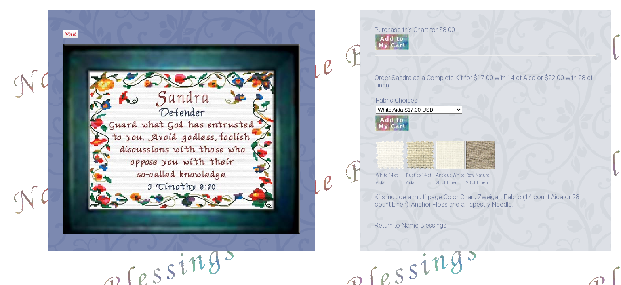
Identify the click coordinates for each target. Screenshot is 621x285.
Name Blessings (424, 225)
